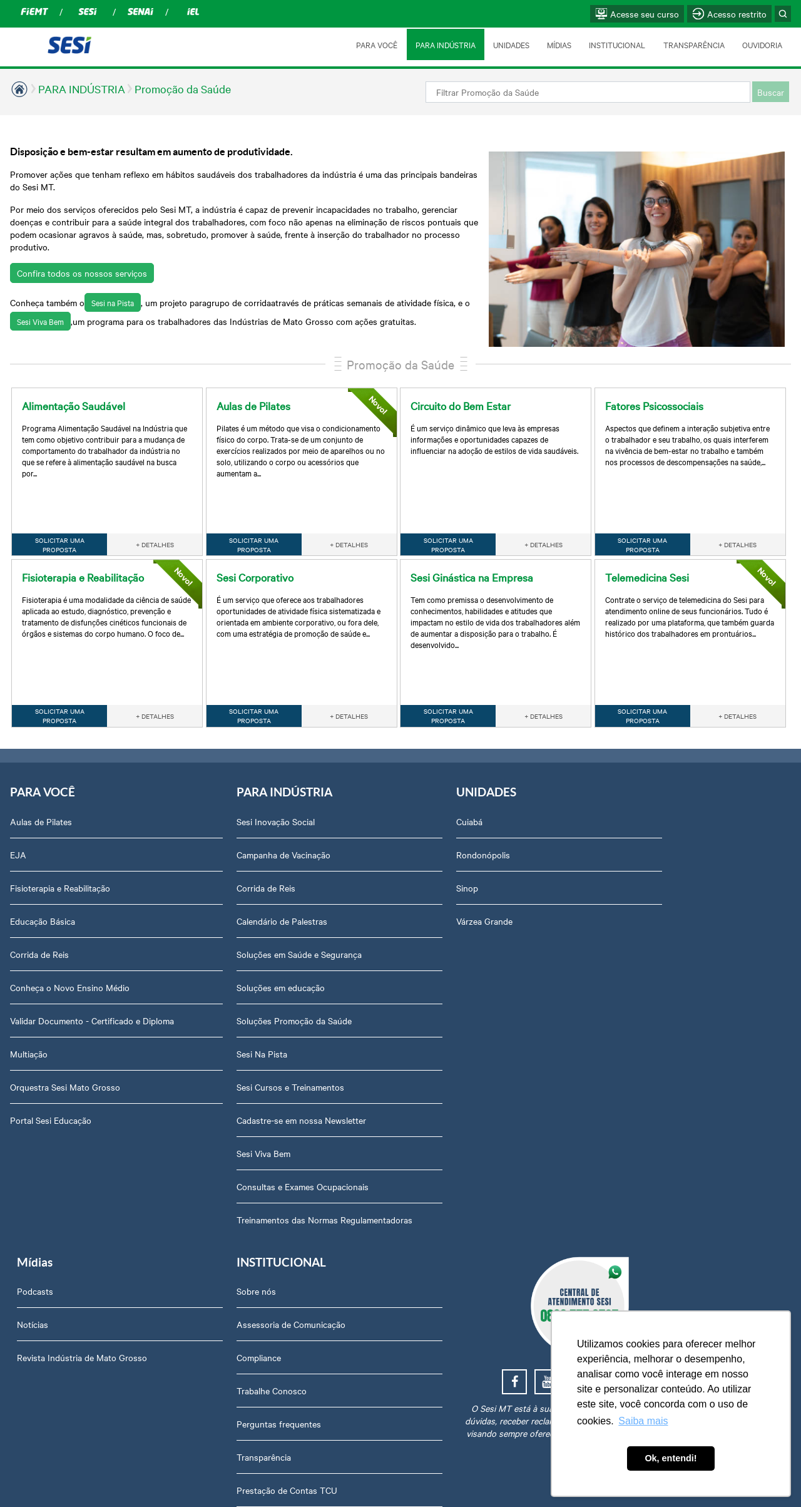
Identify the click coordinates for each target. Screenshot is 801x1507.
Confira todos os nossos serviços (82, 248)
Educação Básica (42, 881)
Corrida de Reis (39, 914)
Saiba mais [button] (643, 1421)
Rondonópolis (341, 814)
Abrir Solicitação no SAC (658, 1146)
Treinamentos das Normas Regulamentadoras (216, 1185)
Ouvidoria (629, 1179)
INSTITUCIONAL (616, 44)
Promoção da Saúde (183, 88)
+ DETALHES (155, 503)
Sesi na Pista (112, 277)
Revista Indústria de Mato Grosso (527, 847)
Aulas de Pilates (41, 781)
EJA (18, 814)
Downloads (632, 1113)
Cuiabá (327, 781)
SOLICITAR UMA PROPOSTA (59, 504)
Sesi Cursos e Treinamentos (219, 1047)
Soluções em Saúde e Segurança (228, 914)
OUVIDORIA (762, 44)
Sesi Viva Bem (500, 277)
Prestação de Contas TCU (661, 980)
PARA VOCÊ (374, 44)
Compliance (633, 847)
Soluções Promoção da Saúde (223, 980)
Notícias (478, 814)
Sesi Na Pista (191, 1013)
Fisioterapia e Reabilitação (60, 847)
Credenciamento (642, 1080)
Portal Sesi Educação (50, 1092)
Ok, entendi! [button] (670, 1458)
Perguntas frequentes (653, 914)
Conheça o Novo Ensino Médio (70, 947)
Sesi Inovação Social (205, 781)
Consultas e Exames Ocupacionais (232, 1146)
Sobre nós (630, 781)
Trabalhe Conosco (646, 881)
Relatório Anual (640, 1013)
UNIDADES (509, 44)
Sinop (325, 847)
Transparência (638, 947)
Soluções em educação (210, 947)
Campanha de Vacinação (213, 814)
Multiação (29, 1026)
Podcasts (480, 781)
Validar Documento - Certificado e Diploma (75, 986)
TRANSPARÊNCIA (693, 44)
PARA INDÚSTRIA (444, 44)
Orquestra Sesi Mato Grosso (65, 1059)
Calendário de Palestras (211, 881)
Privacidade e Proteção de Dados (675, 1047)
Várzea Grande (342, 881)
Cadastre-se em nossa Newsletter (230, 1080)
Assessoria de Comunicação (665, 814)
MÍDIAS (558, 44)
